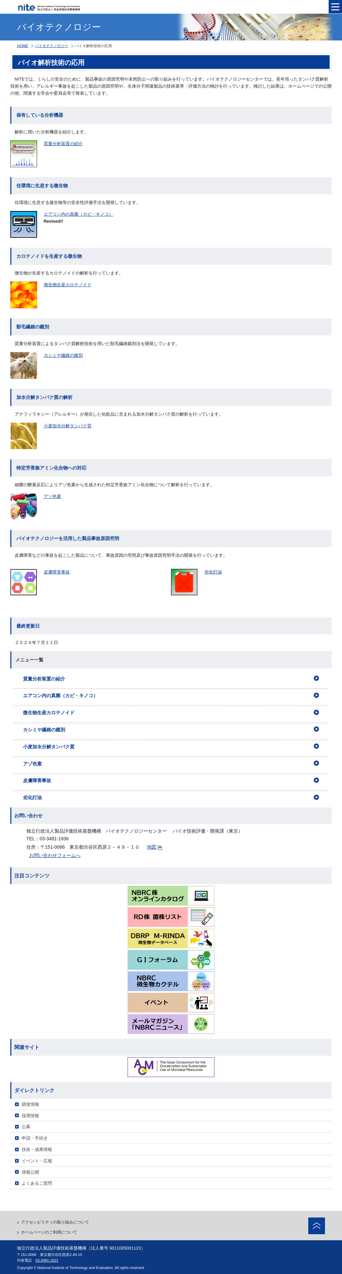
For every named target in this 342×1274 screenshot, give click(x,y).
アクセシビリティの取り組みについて (55, 1222)
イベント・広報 (37, 1160)
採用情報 (30, 1115)
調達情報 (30, 1104)
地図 (154, 847)
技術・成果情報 (37, 1149)
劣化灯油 (213, 571)
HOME (22, 46)
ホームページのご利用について (49, 1232)
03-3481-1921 (46, 1260)
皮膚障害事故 (57, 571)
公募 (26, 1126)
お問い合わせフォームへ (54, 855)
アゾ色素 (52, 496)
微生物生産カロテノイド (68, 284)
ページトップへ (316, 1225)
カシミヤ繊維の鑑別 (63, 355)
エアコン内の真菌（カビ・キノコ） (78, 214)
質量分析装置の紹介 (63, 143)
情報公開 (30, 1172)
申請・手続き (35, 1138)
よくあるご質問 (37, 1183)
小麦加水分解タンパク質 (68, 425)
